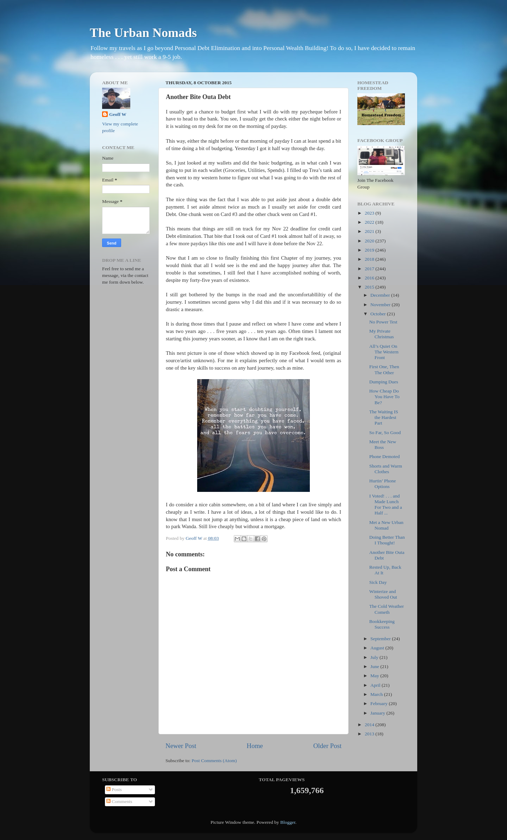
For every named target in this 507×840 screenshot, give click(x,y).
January (378, 713)
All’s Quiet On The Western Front (384, 352)
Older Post (327, 745)
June (375, 666)
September (381, 638)
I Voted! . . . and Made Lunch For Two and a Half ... (385, 504)
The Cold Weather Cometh (386, 609)
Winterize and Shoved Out (383, 594)
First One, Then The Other (384, 369)
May (375, 675)
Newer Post (180, 745)
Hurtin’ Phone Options (382, 483)
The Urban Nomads (143, 33)
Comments (119, 801)
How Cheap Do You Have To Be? (384, 396)
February (379, 703)
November (381, 304)
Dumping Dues (383, 381)
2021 (370, 231)
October (378, 313)
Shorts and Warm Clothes (385, 468)
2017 (370, 268)
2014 (370, 724)
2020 (370, 240)
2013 (370, 733)
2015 (370, 287)
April (376, 685)
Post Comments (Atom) (214, 760)
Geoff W (117, 114)
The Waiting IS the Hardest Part (383, 417)
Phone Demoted (384, 456)
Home (255, 745)
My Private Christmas (381, 333)
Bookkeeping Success (382, 624)
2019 (370, 250)
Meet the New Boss (382, 444)
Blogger (287, 822)
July (375, 657)
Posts (114, 789)
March (377, 694)
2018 (370, 259)
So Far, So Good (385, 432)
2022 (370, 222)
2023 (370, 213)
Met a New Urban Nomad (386, 525)
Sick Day (378, 582)
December (380, 295)
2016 (370, 277)
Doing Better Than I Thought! (387, 540)
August (377, 647)
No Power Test (383, 322)
